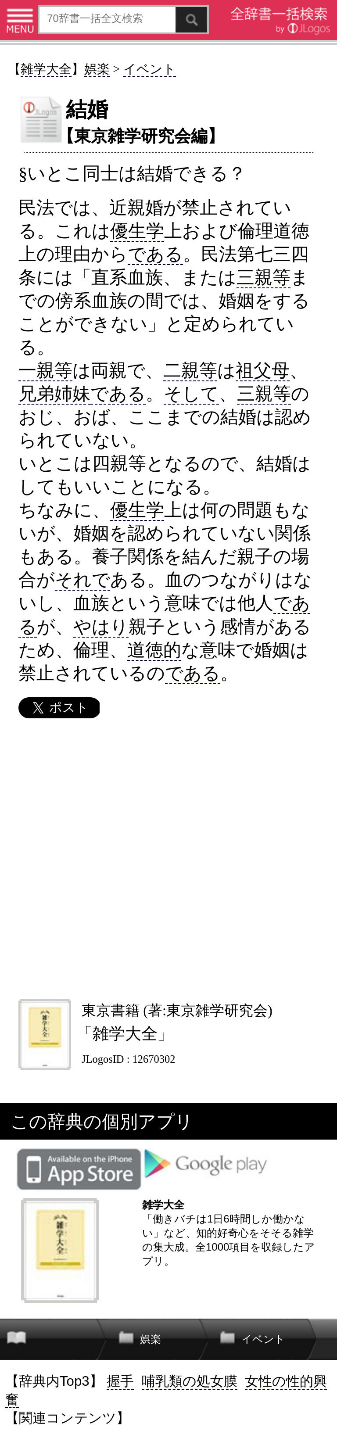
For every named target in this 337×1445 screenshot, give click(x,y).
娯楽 (97, 69)
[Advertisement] (168, 858)
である (155, 254)
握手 (120, 1381)
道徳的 (154, 650)
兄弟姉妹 (54, 394)
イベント (149, 69)
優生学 (137, 231)
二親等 (190, 370)
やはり (101, 627)
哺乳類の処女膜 (189, 1381)
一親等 (45, 370)
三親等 (263, 277)
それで (82, 580)
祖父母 (263, 370)
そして (191, 394)
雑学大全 (46, 69)
